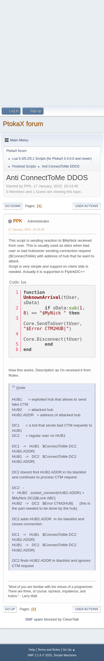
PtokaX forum (23, 123)
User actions (86, 206)
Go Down (13, 206)
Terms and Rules (49, 649)
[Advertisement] (52, 52)
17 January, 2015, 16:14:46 (26, 229)
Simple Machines (65, 655)
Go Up (10, 609)
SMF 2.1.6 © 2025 (39, 655)
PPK (17, 221)
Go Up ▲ (69, 649)
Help (32, 649)
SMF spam (34, 619)
